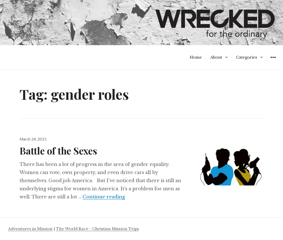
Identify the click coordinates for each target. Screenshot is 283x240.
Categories (246, 57)
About (216, 57)
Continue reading (104, 197)
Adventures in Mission (30, 228)
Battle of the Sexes (58, 150)
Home (196, 57)
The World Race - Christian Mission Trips (97, 228)
